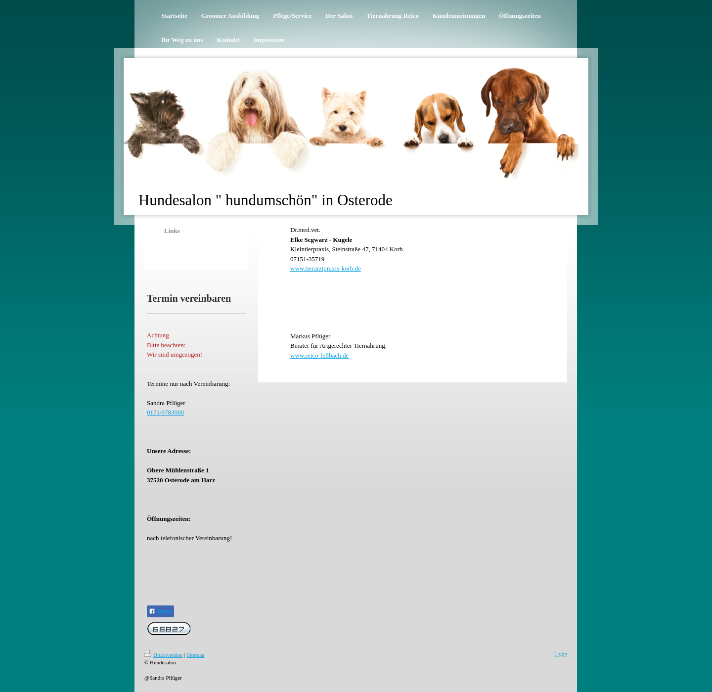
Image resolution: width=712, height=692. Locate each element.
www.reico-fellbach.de (319, 355)
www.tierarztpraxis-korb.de (325, 268)
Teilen (160, 611)
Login (560, 653)
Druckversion (163, 655)
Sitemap (196, 655)
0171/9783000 (165, 412)
